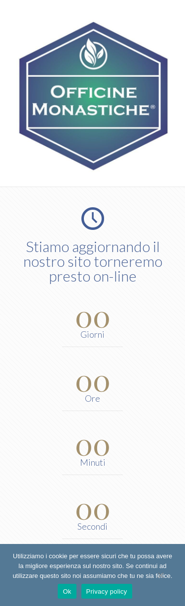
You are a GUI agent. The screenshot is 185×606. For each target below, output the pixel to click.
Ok (67, 591)
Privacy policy (106, 591)
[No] (160, 575)
